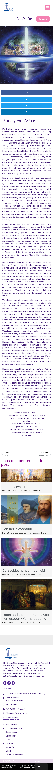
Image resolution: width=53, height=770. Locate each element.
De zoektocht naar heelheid (23, 571)
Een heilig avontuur (17, 529)
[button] (47, 7)
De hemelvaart (13, 487)
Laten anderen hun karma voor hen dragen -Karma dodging (26, 617)
